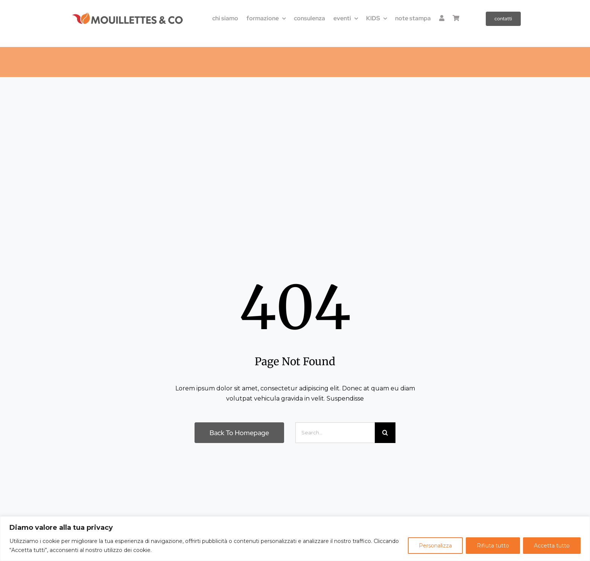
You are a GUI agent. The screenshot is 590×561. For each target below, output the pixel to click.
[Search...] (335, 432)
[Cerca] (385, 432)
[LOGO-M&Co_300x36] (127, 14)
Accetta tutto (552, 545)
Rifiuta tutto (493, 545)
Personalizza (435, 545)
